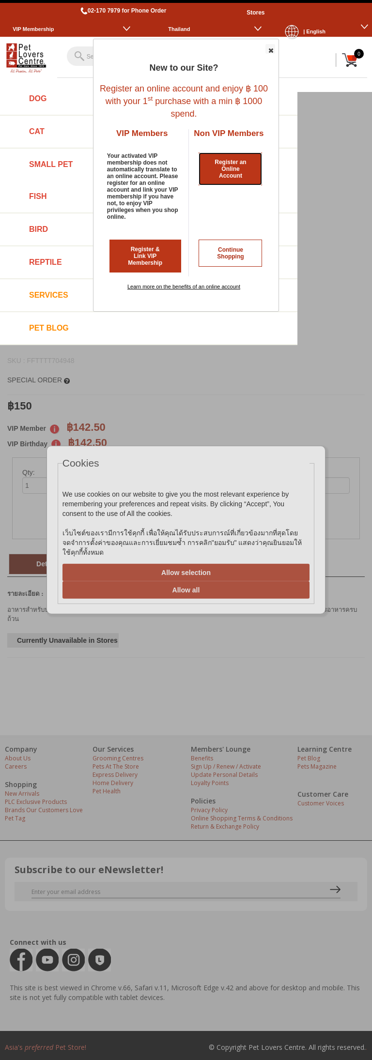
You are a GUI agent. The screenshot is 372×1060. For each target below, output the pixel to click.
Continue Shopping (230, 253)
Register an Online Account (230, 169)
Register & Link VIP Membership (145, 256)
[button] (270, 49)
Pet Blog (49, 328)
